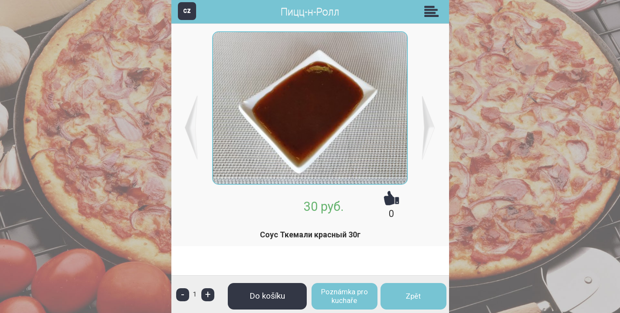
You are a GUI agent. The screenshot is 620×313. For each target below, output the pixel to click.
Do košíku (267, 296)
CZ (187, 10)
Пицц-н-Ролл (310, 12)
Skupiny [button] (433, 11)
